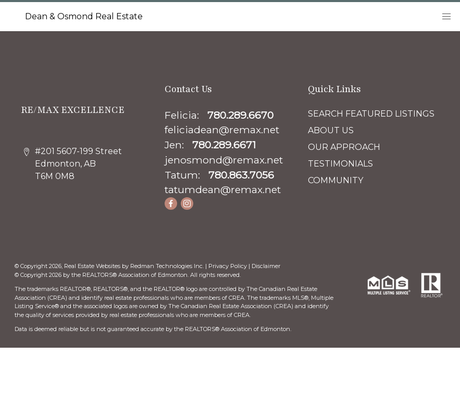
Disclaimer (266, 266)
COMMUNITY (335, 180)
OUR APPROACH (344, 147)
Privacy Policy (227, 266)
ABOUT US (331, 130)
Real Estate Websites (93, 266)
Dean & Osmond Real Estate (84, 16)
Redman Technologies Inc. (167, 266)
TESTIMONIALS (340, 164)
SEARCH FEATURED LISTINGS (371, 114)
